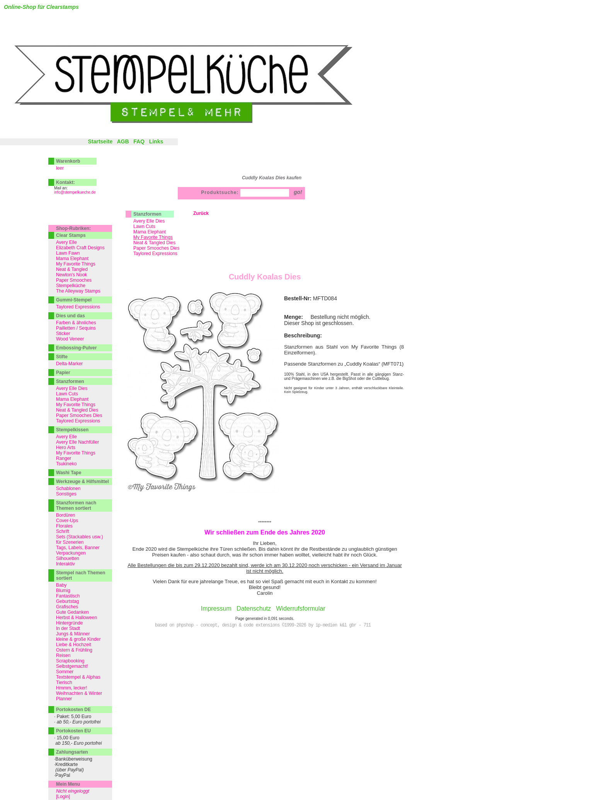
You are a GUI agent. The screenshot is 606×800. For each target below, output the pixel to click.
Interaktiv (65, 564)
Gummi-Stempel (74, 300)
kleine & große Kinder (78, 639)
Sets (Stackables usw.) (79, 537)
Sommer (64, 671)
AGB (123, 141)
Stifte (62, 356)
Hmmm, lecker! (71, 688)
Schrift (62, 531)
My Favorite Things (75, 264)
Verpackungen (71, 553)
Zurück (201, 213)
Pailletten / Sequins (76, 328)
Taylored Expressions (155, 253)
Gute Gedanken (72, 612)
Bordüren (65, 515)
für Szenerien (69, 542)
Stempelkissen (72, 429)
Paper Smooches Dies (156, 248)
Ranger (63, 458)
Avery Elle (66, 242)
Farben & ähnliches (76, 322)
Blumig (63, 590)
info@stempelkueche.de (74, 192)
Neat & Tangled (72, 269)
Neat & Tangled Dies (154, 242)
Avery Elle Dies (149, 221)
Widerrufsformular (300, 608)
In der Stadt (68, 628)
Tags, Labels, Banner (78, 547)
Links (156, 141)
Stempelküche (70, 285)
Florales (64, 526)
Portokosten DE (73, 709)
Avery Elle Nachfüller (77, 442)
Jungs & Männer (73, 634)
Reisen (63, 655)
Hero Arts (65, 447)
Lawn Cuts (144, 226)
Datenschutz (254, 608)
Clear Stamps (71, 235)
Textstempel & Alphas (78, 677)
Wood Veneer (70, 339)
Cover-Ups (67, 520)
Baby (61, 585)
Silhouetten (67, 558)
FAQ (139, 141)
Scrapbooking (70, 661)
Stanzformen (147, 214)
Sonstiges (66, 494)
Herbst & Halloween (76, 617)
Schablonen (68, 488)
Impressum (216, 608)
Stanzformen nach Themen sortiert (76, 505)
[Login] (63, 796)
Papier (63, 372)
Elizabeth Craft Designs (80, 247)
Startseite (100, 141)
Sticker (63, 333)
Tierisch (64, 682)
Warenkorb (68, 161)
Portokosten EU (73, 731)
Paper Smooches (74, 280)
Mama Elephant (149, 232)
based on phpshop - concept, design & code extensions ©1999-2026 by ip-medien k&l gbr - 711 (263, 625)
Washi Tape (68, 472)
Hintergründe (69, 623)
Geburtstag (67, 601)
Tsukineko (66, 463)
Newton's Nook (71, 274)
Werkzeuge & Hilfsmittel (82, 481)
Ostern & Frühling (74, 650)
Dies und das (70, 315)
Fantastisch (68, 596)
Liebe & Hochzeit (73, 644)
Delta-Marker (69, 363)
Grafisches (67, 606)
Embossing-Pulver (76, 348)
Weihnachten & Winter (79, 693)
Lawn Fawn (68, 253)
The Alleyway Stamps (78, 291)
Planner (64, 698)
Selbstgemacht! (72, 666)
